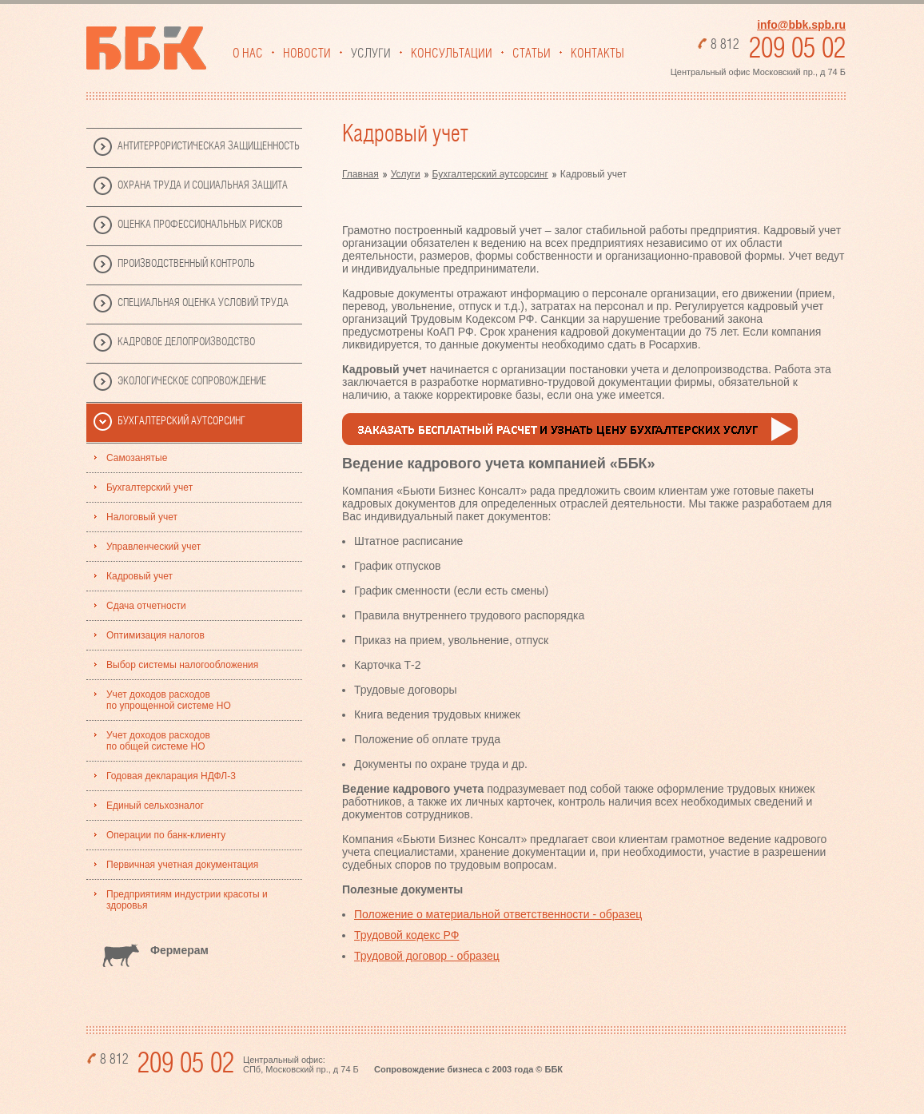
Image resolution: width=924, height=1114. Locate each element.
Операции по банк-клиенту (165, 835)
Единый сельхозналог (155, 805)
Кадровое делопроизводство (186, 342)
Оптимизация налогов (155, 635)
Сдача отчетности (146, 605)
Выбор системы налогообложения (182, 664)
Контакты (597, 53)
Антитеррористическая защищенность (208, 146)
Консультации (451, 53)
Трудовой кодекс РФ (406, 935)
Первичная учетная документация (182, 864)
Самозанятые (136, 458)
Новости (307, 53)
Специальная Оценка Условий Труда (203, 302)
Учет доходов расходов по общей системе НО (158, 741)
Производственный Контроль (186, 263)
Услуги (371, 53)
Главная (360, 174)
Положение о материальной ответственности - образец (498, 914)
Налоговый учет (141, 517)
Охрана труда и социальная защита (202, 185)
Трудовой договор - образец (427, 955)
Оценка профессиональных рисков (200, 224)
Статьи (531, 53)
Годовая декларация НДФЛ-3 (171, 776)
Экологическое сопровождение (191, 381)
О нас (248, 53)
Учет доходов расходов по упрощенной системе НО (168, 700)
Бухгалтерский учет (149, 487)
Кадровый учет (139, 576)
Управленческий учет (153, 546)
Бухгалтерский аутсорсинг (181, 421)
